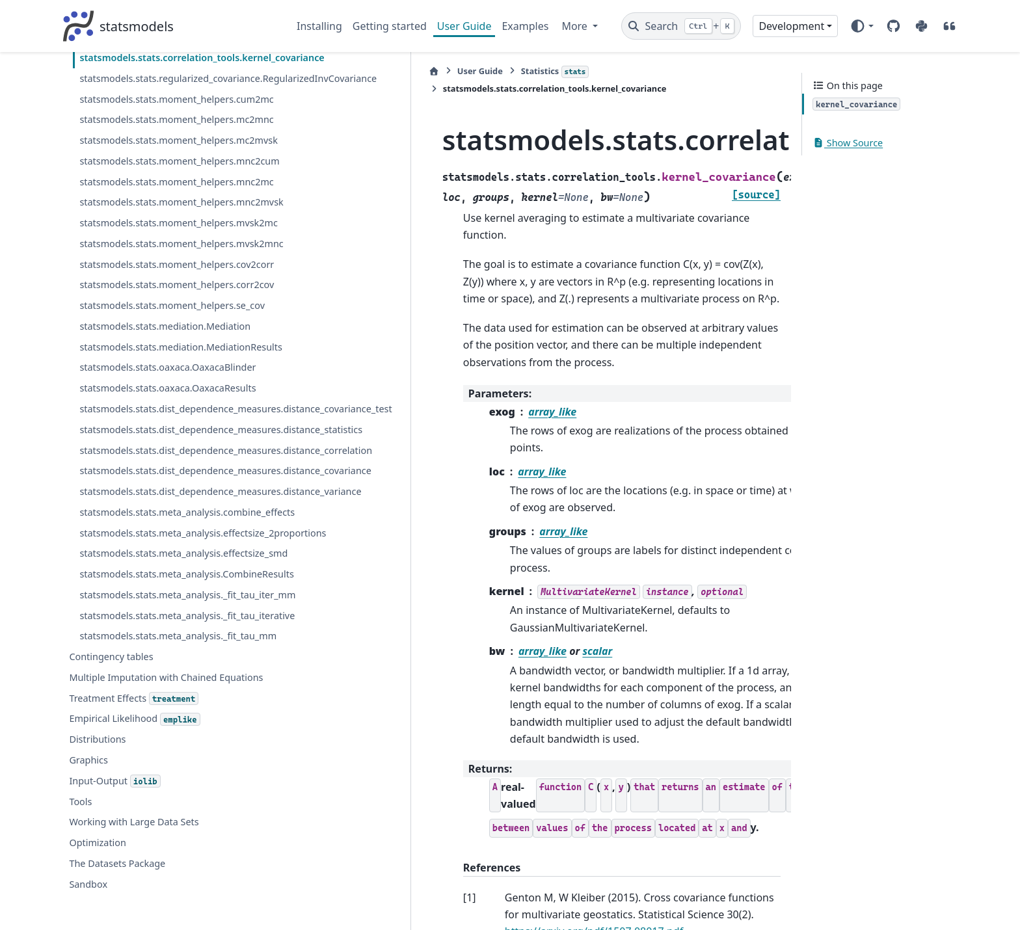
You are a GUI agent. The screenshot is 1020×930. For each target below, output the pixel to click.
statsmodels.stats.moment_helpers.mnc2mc (174, 394)
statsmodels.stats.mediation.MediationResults (172, 652)
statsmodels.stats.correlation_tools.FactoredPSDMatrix (173, 141)
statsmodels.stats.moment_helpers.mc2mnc (174, 286)
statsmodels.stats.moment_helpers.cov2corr (174, 538)
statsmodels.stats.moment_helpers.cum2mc (174, 249)
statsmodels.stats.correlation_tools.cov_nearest (174, 69)
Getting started (390, 26)
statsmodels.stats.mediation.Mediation (164, 623)
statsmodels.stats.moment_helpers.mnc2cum (175, 358)
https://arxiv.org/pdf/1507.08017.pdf (582, 777)
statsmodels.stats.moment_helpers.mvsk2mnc (171, 502)
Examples (525, 26)
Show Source (847, 143)
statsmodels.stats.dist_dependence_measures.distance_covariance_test (175, 729)
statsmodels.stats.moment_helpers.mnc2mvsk (174, 430)
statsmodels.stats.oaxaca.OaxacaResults (167, 701)
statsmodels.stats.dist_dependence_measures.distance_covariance (175, 838)
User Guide (464, 26)
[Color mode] (862, 26)
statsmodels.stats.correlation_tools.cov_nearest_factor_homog (174, 105)
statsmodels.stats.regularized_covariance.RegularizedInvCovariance (173, 214)
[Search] (681, 26)
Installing (319, 26)
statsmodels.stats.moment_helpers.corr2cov (174, 575)
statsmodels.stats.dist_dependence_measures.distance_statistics (175, 766)
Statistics (425, 71)
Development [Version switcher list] (791, 26)
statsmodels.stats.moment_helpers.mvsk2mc (171, 466)
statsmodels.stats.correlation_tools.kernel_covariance (175, 177)
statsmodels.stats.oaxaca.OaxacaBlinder (167, 680)
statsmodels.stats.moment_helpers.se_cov (172, 602)
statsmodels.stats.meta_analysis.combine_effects (175, 910)
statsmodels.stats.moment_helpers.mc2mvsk (173, 322)
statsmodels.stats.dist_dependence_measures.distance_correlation (175, 802)
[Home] (304, 71)
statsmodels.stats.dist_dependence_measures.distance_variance (175, 874)
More (575, 26)
